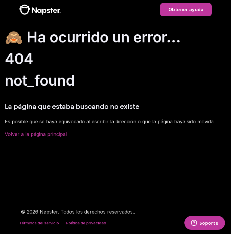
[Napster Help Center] (40, 10)
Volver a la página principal (36, 134)
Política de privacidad (86, 222)
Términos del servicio (39, 222)
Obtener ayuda (185, 9)
